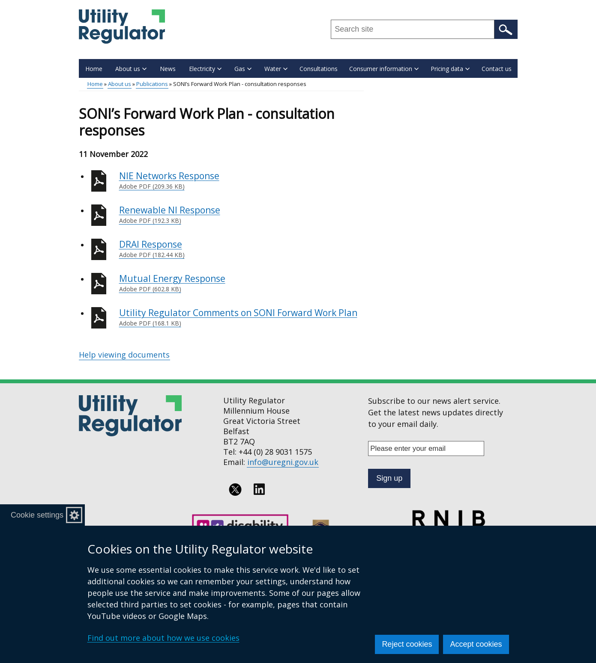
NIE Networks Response (241, 180)
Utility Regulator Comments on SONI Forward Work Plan (241, 317)
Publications (152, 84)
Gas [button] (243, 69)
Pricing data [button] (450, 69)
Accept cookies (476, 644)
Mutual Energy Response (241, 283)
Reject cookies (407, 644)
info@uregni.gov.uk (282, 462)
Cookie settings (37, 515)
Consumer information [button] (384, 69)
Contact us (497, 69)
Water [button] (276, 69)
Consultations (318, 69)
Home (93, 69)
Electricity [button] (205, 69)
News (168, 69)
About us (119, 84)
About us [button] (131, 69)
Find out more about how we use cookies (163, 638)
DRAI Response (241, 249)
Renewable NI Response (241, 214)
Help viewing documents (124, 354)
